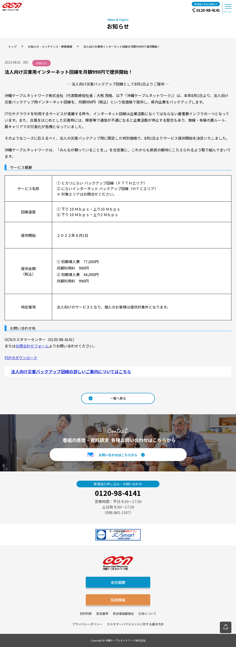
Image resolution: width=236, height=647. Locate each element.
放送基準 (102, 613)
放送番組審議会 (123, 613)
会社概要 (118, 582)
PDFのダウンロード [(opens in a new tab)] (21, 357)
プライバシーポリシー (87, 624)
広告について (147, 613)
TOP (226, 628)
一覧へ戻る (118, 398)
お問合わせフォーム (32, 346)
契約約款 (86, 613)
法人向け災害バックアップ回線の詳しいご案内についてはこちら (71, 371)
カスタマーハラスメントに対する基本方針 (135, 624)
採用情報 (118, 600)
